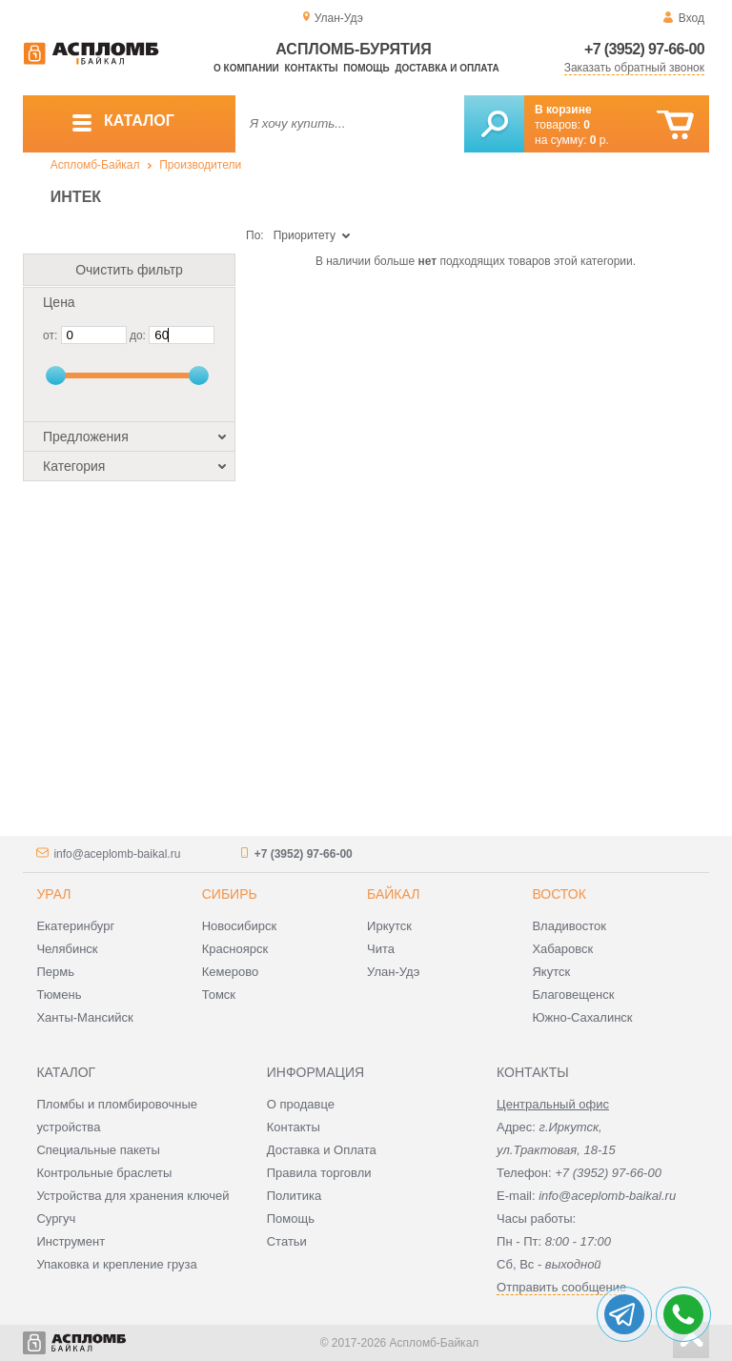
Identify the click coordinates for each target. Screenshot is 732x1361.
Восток (558, 894)
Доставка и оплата (446, 68)
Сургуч (55, 1218)
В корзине (563, 109)
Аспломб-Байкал (95, 165)
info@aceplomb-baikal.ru (116, 854)
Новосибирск (239, 926)
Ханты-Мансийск (84, 1017)
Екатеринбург (75, 926)
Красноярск (235, 949)
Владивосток (569, 926)
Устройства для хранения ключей (132, 1195)
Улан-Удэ (393, 972)
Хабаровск (562, 949)
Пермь (55, 972)
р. (599, 140)
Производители (200, 165)
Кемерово (230, 972)
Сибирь (229, 894)
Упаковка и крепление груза (116, 1264)
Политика (294, 1195)
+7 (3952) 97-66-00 (644, 49)
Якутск (551, 972)
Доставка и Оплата (321, 1150)
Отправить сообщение (561, 1287)
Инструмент (70, 1241)
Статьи (287, 1241)
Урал (53, 894)
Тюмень (58, 994)
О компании (246, 68)
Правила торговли (319, 1173)
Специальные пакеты (98, 1150)
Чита (381, 949)
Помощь (366, 68)
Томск (218, 994)
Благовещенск (573, 994)
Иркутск (389, 926)
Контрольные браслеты (104, 1173)
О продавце (301, 1104)
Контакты (311, 68)
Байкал (393, 894)
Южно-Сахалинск (582, 1017)
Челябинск (66, 949)
